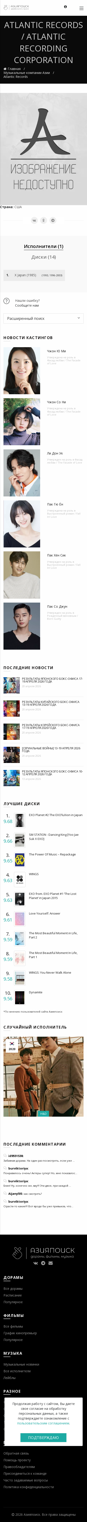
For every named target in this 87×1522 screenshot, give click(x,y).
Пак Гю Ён (55, 504)
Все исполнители (17, 1371)
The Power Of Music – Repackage (52, 854)
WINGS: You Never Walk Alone (50, 972)
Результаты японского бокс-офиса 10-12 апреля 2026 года (52, 772)
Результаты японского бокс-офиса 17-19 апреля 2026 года (52, 680)
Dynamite (35, 992)
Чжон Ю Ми (56, 351)
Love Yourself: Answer (44, 913)
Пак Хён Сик (56, 555)
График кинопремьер (20, 1333)
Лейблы (9, 1378)
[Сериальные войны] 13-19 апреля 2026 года (51, 749)
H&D (43, 1114)
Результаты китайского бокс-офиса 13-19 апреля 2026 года (50, 703)
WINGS (34, 874)
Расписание (12, 1295)
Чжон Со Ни (56, 402)
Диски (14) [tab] (43, 257)
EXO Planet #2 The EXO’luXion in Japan (56, 815)
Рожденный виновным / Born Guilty (62, 617)
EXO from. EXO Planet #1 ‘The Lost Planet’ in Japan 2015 (52, 896)
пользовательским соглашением (43, 1423)
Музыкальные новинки (21, 1364)
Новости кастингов (28, 337)
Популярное (13, 1302)
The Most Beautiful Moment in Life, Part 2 (53, 935)
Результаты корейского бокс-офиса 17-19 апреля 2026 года (51, 726)
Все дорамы (13, 1288)
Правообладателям (19, 1467)
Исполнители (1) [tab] (43, 246)
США (18, 207)
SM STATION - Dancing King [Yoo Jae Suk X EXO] (54, 836)
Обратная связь (16, 1453)
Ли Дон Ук (55, 453)
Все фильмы (13, 1326)
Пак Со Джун (57, 606)
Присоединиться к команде (25, 1473)
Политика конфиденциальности (28, 1487)
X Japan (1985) (25, 275)
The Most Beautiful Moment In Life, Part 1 (53, 955)
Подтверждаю (43, 1437)
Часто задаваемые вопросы (25, 1480)
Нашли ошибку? (27, 300)
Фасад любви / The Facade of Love (64, 362)
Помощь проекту (17, 1460)
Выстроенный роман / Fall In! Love (64, 515)
